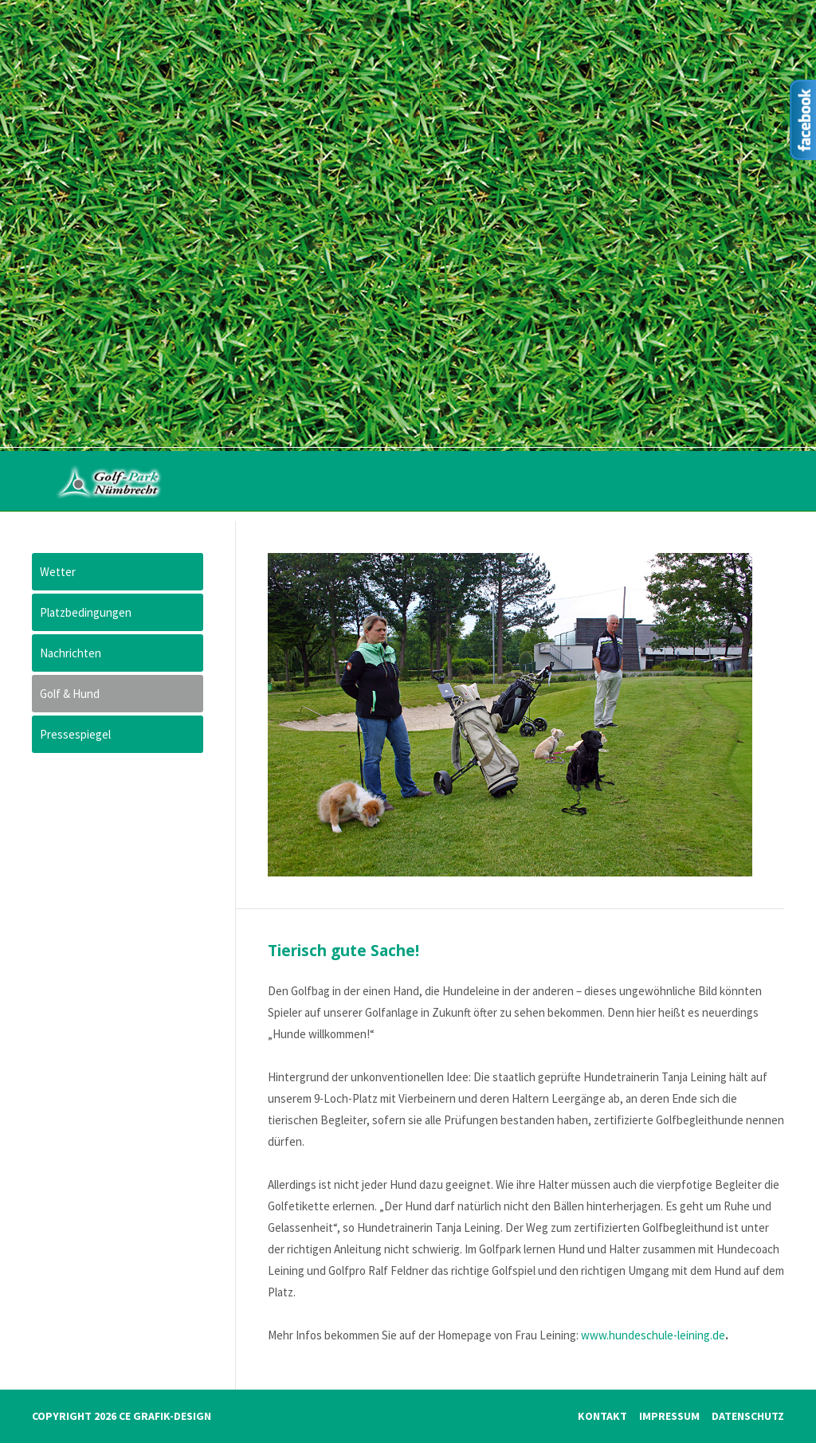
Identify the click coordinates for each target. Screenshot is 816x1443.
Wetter (58, 571)
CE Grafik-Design (165, 1416)
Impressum (669, 1416)
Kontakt (602, 1416)
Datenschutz (748, 1416)
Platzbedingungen (85, 612)
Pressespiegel (75, 734)
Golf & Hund (70, 693)
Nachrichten (70, 653)
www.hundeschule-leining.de (653, 1335)
